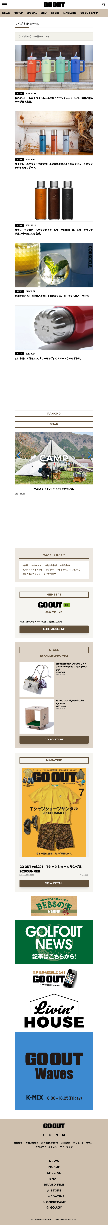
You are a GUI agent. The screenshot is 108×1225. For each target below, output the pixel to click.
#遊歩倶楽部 (51, 565)
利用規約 (65, 1142)
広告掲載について (49, 1142)
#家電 (25, 565)
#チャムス (36, 565)
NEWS (54, 1161)
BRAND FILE (54, 1184)
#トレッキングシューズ (68, 569)
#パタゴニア (50, 574)
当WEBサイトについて (46, 1146)
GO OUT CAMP (89, 12)
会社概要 (18, 1142)
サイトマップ (66, 1146)
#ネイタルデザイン (32, 574)
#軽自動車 (65, 565)
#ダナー (50, 569)
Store (55, 12)
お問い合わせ (31, 1142)
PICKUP (18, 12)
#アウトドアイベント (33, 569)
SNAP (44, 12)
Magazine (69, 12)
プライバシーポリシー (83, 1142)
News (6, 12)
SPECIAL (32, 12)
